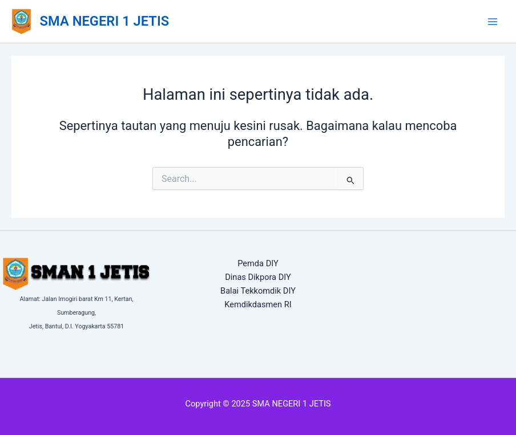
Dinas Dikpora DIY (258, 277)
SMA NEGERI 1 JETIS (105, 21)
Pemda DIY (257, 263)
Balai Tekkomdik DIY (258, 291)
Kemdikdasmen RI (257, 304)
